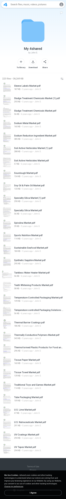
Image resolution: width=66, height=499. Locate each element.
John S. (34, 53)
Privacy (33, 470)
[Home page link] (5, 4)
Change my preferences (13, 487)
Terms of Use (33, 466)
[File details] (33, 87)
